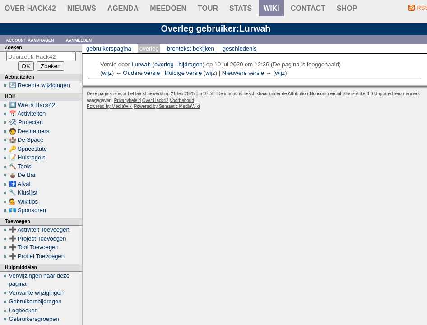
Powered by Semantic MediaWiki (167, 106)
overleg (164, 64)
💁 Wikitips (23, 201)
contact (308, 8)
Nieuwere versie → (247, 73)
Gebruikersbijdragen (35, 301)
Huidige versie (183, 73)
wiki (271, 8)
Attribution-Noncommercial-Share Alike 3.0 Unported (340, 93)
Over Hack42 (30, 8)
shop (347, 8)
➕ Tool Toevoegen (34, 247)
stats (240, 8)
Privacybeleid (127, 100)
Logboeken (23, 310)
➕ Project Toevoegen (37, 238)
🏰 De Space (26, 139)
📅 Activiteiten (27, 113)
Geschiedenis (240, 48)
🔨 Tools (20, 166)
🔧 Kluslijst (23, 192)
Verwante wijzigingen (36, 292)
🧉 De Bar (22, 175)
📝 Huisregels (27, 157)
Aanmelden (79, 39)
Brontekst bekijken (190, 48)
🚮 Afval (20, 184)
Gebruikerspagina (108, 48)
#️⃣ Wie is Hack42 (32, 105)
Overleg (149, 48)
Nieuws (81, 8)
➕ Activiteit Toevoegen (39, 229)
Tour (208, 8)
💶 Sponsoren (27, 210)
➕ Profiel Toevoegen (37, 256)
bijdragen (190, 64)
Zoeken (13, 47)
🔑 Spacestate (28, 148)
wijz (107, 73)
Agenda (123, 8)
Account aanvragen (30, 39)
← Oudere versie (138, 73)
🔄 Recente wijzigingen (39, 85)
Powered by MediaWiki (110, 106)
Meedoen (168, 8)
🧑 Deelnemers (29, 131)
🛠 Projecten (26, 122)
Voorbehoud (182, 100)
